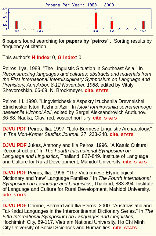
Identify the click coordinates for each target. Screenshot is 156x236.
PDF (22, 128)
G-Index (67, 57)
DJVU (9, 128)
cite (89, 90)
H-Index (41, 57)
